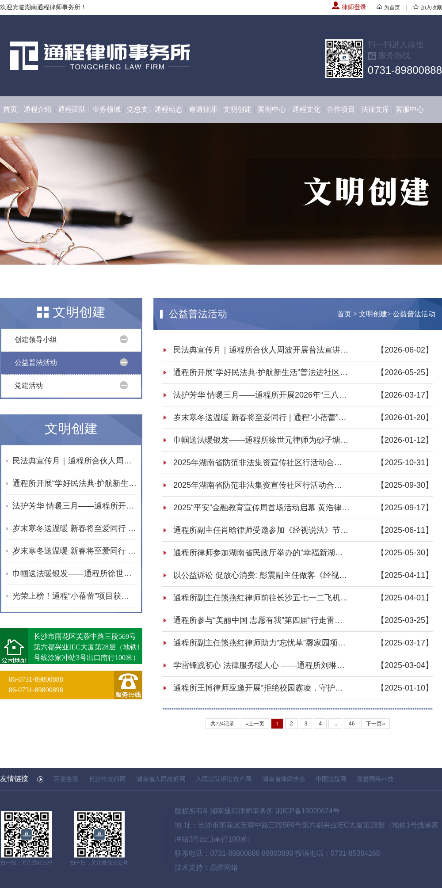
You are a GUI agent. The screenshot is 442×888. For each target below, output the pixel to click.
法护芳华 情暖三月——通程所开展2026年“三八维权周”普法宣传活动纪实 (74, 505)
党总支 (137, 109)
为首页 (388, 7)
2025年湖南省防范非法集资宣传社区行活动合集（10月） (261, 462)
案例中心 (272, 109)
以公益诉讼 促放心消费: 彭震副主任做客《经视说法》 (261, 575)
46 (351, 724)
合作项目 (341, 109)
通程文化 (306, 109)
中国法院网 (331, 778)
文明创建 (237, 109)
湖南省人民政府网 (161, 778)
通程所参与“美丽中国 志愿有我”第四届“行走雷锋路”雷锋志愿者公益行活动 (261, 620)
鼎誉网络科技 (375, 778)
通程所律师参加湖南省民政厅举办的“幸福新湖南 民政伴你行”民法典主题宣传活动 (261, 552)
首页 (10, 109)
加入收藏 (427, 7)
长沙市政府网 (107, 778)
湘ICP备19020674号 (307, 811)
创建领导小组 (36, 339)
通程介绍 (37, 109)
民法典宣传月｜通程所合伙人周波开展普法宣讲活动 (74, 460)
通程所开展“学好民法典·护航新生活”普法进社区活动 (74, 483)
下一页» (375, 724)
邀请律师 (203, 109)
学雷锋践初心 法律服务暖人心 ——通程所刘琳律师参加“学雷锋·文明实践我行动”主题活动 (261, 665)
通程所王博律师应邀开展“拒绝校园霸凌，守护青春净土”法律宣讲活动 (261, 687)
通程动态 (168, 109)
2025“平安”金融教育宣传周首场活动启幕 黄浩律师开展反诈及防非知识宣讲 (261, 507)
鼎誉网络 (224, 867)
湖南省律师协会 (283, 778)
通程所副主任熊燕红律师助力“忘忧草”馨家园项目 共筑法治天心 (261, 642)
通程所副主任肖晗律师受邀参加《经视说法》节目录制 (261, 530)
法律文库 (375, 109)
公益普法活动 (36, 362)
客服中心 (410, 109)
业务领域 (106, 109)
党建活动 (29, 385)
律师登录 (349, 7)
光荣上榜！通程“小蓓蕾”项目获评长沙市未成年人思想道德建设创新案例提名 (74, 596)
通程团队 (72, 109)
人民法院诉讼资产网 (223, 778)
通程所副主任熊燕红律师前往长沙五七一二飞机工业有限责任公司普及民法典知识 (261, 597)
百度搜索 (65, 778)
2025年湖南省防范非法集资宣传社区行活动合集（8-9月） (261, 485)
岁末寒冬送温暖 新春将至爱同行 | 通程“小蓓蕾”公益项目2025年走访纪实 (74, 528)
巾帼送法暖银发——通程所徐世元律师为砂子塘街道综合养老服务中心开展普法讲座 (74, 573)
